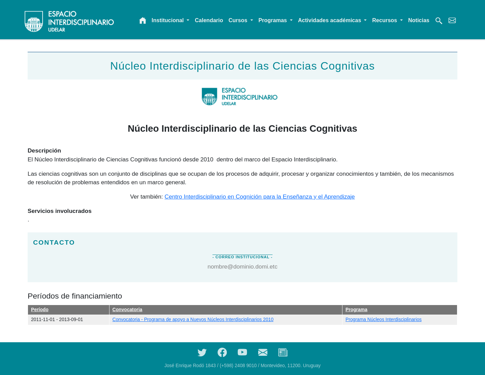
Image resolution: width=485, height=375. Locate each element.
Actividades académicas (330, 20)
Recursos (385, 20)
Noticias (418, 20)
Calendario (209, 20)
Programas (274, 20)
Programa (356, 309)
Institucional (169, 20)
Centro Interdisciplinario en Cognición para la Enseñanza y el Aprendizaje (260, 196)
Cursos (239, 20)
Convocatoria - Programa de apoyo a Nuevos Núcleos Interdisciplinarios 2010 (193, 319)
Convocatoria (128, 309)
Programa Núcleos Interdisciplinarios (384, 319)
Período (39, 309)
